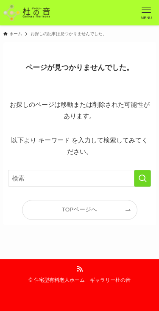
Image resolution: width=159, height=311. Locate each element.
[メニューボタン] (146, 12)
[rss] (80, 269)
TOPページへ (80, 209)
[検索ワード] (79, 178)
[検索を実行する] (142, 178)
